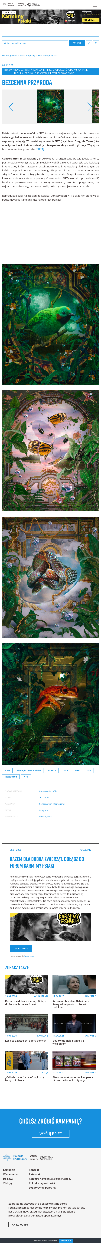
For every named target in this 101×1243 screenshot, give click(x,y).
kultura (52, 770)
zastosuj (77, 43)
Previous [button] (11, 107)
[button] (94, 4)
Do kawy (8, 1178)
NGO (7, 770)
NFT (26, 776)
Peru (48, 69)
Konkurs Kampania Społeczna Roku (50, 1178)
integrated (11, 776)
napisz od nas (20, 1224)
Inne (84, 69)
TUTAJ (40, 149)
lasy (89, 770)
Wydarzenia (29, 956)
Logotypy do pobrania (42, 1187)
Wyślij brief (50, 1133)
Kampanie (38, 69)
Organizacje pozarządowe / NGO (54, 73)
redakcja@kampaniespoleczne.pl (28, 1207)
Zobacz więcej (21, 948)
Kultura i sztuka (23, 73)
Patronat (34, 1174)
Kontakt (34, 1170)
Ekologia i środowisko (67, 69)
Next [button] (89, 107)
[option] (50, 107)
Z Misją (7, 1183)
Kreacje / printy (22, 69)
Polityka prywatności (42, 1183)
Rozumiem (66, 1240)
